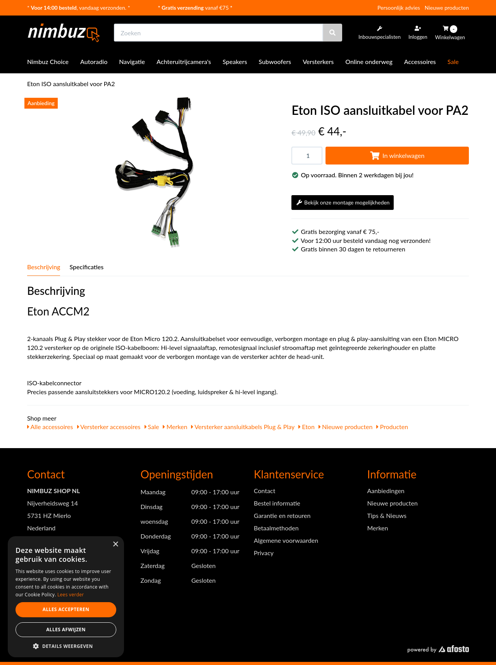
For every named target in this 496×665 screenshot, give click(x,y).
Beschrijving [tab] (43, 266)
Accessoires (420, 61)
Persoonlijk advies (398, 7)
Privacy (264, 552)
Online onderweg (369, 61)
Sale (453, 61)
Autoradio (93, 61)
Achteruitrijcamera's (184, 61)
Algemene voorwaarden (286, 540)
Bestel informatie (277, 503)
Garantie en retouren (282, 515)
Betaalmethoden (276, 528)
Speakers (235, 61)
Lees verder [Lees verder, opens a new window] (70, 594)
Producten (392, 426)
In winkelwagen (397, 155)
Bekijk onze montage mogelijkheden (342, 202)
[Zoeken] (332, 33)
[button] (66, 645)
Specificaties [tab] (86, 266)
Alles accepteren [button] (66, 609)
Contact (264, 490)
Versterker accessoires (109, 426)
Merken (175, 426)
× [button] (115, 544)
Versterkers (318, 61)
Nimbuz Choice (48, 61)
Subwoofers (275, 61)
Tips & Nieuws (386, 515)
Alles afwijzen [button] (66, 629)
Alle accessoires (50, 426)
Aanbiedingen (386, 490)
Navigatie (132, 61)
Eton (306, 426)
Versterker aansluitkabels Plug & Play (242, 426)
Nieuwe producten (447, 7)
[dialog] (66, 597)
